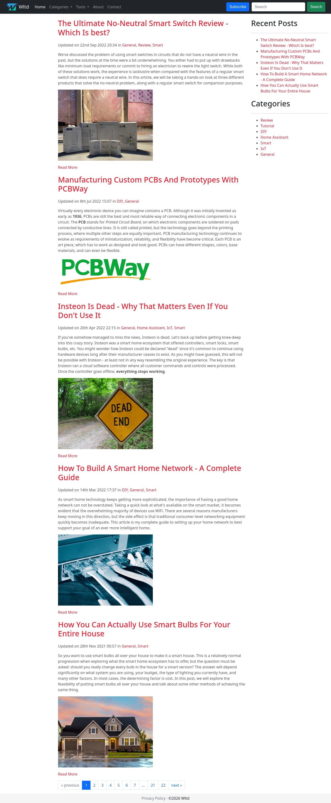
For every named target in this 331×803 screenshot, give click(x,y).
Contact (114, 6)
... (143, 785)
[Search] (278, 6)
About (98, 6)
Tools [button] (81, 6)
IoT (169, 327)
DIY (120, 201)
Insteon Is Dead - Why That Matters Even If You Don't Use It (143, 310)
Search (316, 7)
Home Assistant (151, 327)
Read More (67, 167)
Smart (157, 45)
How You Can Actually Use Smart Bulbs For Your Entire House (144, 629)
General (129, 45)
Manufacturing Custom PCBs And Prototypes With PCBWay (148, 184)
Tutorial (267, 125)
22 (163, 785)
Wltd (17, 6)
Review (144, 45)
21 (153, 785)
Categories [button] (59, 6)
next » (176, 785)
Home (40, 6)
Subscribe (237, 7)
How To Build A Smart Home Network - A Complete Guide (149, 472)
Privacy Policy (153, 798)
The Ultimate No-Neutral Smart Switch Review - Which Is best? (143, 27)
